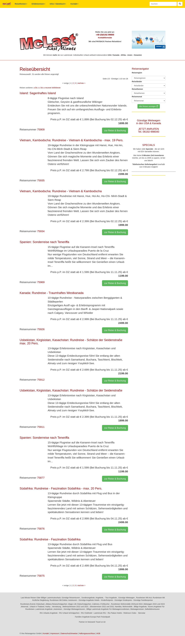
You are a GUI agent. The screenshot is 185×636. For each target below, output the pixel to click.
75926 (40, 329)
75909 (40, 129)
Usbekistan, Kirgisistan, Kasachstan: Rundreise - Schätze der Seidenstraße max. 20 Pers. (71, 341)
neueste (48, 88)
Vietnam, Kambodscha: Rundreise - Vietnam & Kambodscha (61, 191)
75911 (40, 426)
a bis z (36, 88)
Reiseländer (137, 81)
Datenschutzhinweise (69, 633)
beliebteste (56, 88)
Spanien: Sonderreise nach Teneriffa (44, 242)
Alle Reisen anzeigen (148, 106)
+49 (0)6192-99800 (105, 35)
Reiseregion (137, 73)
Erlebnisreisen (38, 4)
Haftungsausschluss (87, 633)
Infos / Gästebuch (58, 4)
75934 (40, 231)
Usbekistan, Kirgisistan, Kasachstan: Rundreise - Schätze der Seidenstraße (71, 390)
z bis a (41, 88)
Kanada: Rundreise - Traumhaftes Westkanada (52, 293)
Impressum (54, 633)
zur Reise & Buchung (115, 130)
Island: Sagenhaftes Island (38, 93)
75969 (40, 282)
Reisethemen (21, 4)
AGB (98, 633)
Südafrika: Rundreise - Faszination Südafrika (50, 539)
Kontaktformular (105, 38)
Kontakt (75, 4)
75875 (40, 575)
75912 (40, 379)
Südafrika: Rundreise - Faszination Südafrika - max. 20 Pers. (61, 488)
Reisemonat (137, 97)
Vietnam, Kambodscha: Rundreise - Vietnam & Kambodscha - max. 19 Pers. (72, 140)
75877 (40, 477)
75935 (40, 180)
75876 (40, 528)
